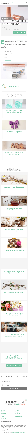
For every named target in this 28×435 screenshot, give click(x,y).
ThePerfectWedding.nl (16, 432)
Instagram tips (18, 416)
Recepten (17, 412)
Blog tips (17, 415)
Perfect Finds (18, 413)
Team (2, 416)
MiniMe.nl (23, 432)
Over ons (3, 410)
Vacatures (3, 415)
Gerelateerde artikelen (14, 365)
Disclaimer (3, 418)
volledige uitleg (8, 60)
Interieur (6, 18)
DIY (11, 18)
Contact (3, 412)
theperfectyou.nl (7, 2)
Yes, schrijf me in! (14, 388)
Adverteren (3, 413)
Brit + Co (20, 40)
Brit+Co (25, 6)
